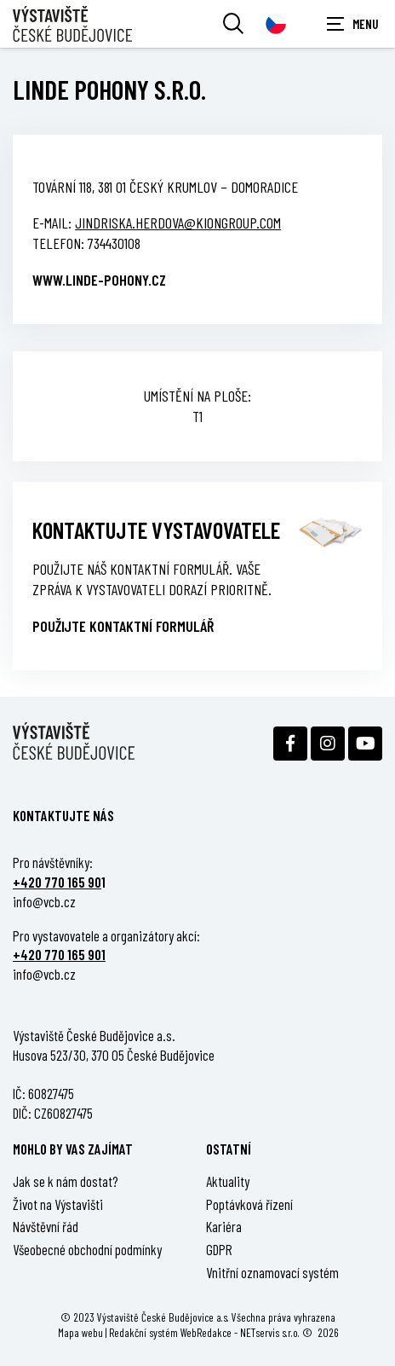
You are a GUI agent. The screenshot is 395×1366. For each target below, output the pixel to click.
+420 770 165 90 (57, 881)
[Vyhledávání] (233, 24)
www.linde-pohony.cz (99, 279)
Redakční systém (143, 1332)
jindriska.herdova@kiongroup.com (178, 222)
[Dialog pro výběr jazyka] (276, 24)
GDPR (219, 1249)
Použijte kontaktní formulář (123, 625)
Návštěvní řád (45, 1226)
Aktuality (227, 1180)
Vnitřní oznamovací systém (272, 1272)
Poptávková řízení (249, 1204)
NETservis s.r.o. (270, 1332)
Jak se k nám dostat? (65, 1180)
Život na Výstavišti (58, 1204)
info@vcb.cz (44, 901)
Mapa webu (80, 1332)
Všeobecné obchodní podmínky (87, 1249)
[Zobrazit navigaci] (352, 24)
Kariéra (224, 1226)
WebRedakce (206, 1332)
